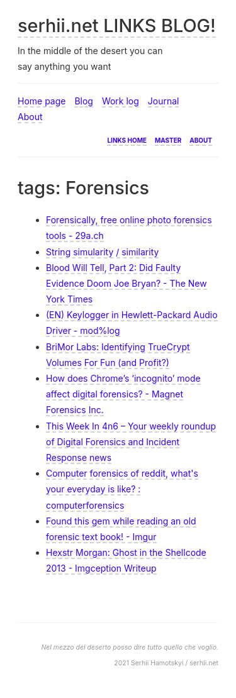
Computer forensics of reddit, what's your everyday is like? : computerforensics (122, 489)
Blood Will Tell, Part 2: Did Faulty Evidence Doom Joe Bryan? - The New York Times (126, 283)
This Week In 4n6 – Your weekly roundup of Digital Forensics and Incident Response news (131, 442)
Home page (41, 101)
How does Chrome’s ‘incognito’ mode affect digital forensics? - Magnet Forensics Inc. (123, 394)
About (30, 116)
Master (168, 139)
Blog (83, 101)
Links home (127, 139)
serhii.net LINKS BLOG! (117, 25)
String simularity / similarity (102, 252)
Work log (120, 101)
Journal (163, 101)
